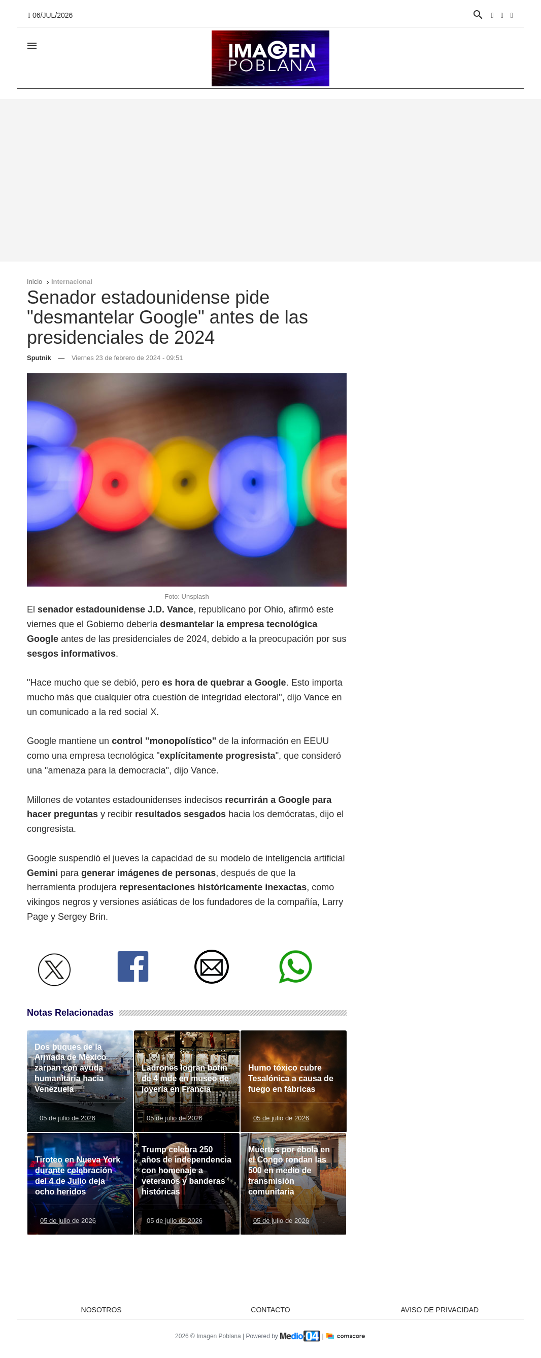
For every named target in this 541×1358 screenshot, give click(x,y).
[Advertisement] (270, 180)
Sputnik (39, 358)
